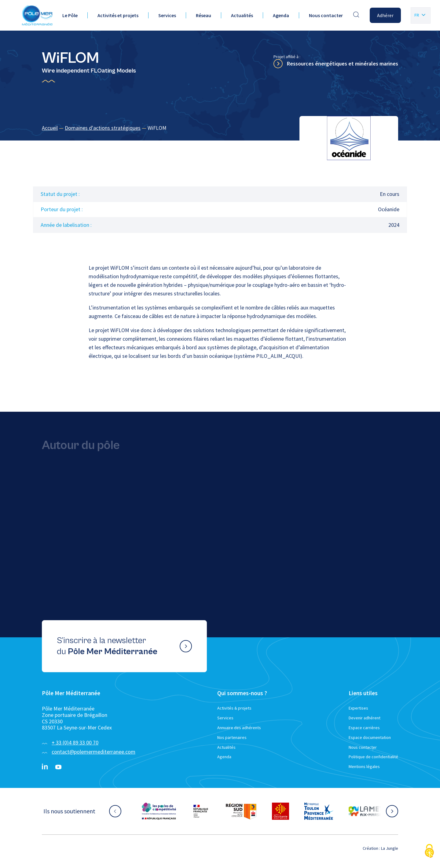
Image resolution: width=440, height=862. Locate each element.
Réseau (203, 15)
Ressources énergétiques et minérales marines (342, 63)
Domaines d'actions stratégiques (103, 127)
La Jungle (389, 848)
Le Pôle (70, 15)
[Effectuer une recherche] (356, 15)
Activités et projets (117, 15)
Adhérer (385, 15)
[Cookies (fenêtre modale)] (429, 851)
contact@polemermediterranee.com (93, 751)
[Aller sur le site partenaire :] (159, 811)
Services (167, 15)
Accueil (50, 127)
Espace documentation (370, 737)
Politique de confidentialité (373, 756)
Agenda (281, 15)
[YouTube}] (58, 767)
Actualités (242, 15)
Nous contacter (326, 15)
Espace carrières (364, 727)
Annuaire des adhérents (239, 727)
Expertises (358, 708)
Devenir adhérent (364, 718)
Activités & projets (234, 708)
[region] (220, 128)
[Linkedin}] (45, 767)
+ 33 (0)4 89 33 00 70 (75, 742)
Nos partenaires (232, 737)
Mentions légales (364, 766)
